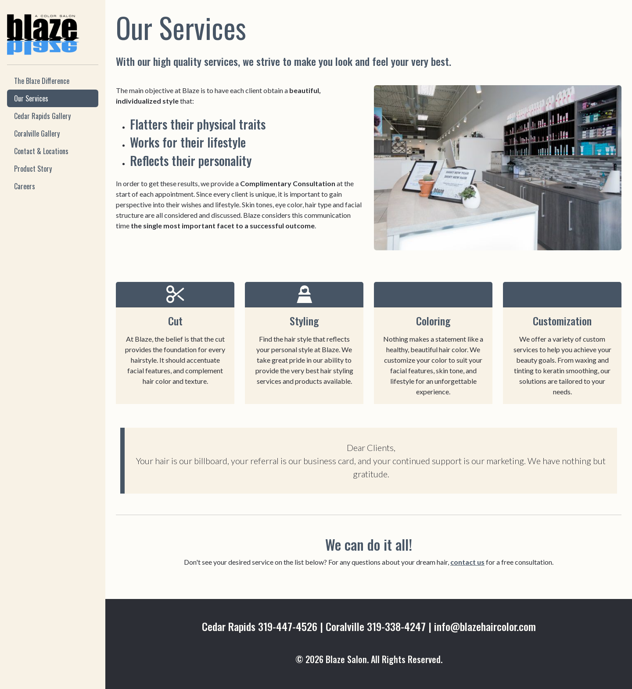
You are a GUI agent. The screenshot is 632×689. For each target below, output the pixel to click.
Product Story (33, 168)
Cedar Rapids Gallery (42, 116)
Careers (24, 186)
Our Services (31, 98)
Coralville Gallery (37, 133)
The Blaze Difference (41, 81)
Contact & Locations (41, 151)
